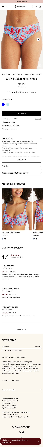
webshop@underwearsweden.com (17, 412)
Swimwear (11, 74)
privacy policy (18, 350)
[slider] (21, 39)
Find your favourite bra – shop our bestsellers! (15, 441)
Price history (21, 87)
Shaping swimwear (23, 74)
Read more (21, 159)
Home (4, 74)
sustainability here (11, 373)
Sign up (38, 346)
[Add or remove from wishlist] (39, 65)
